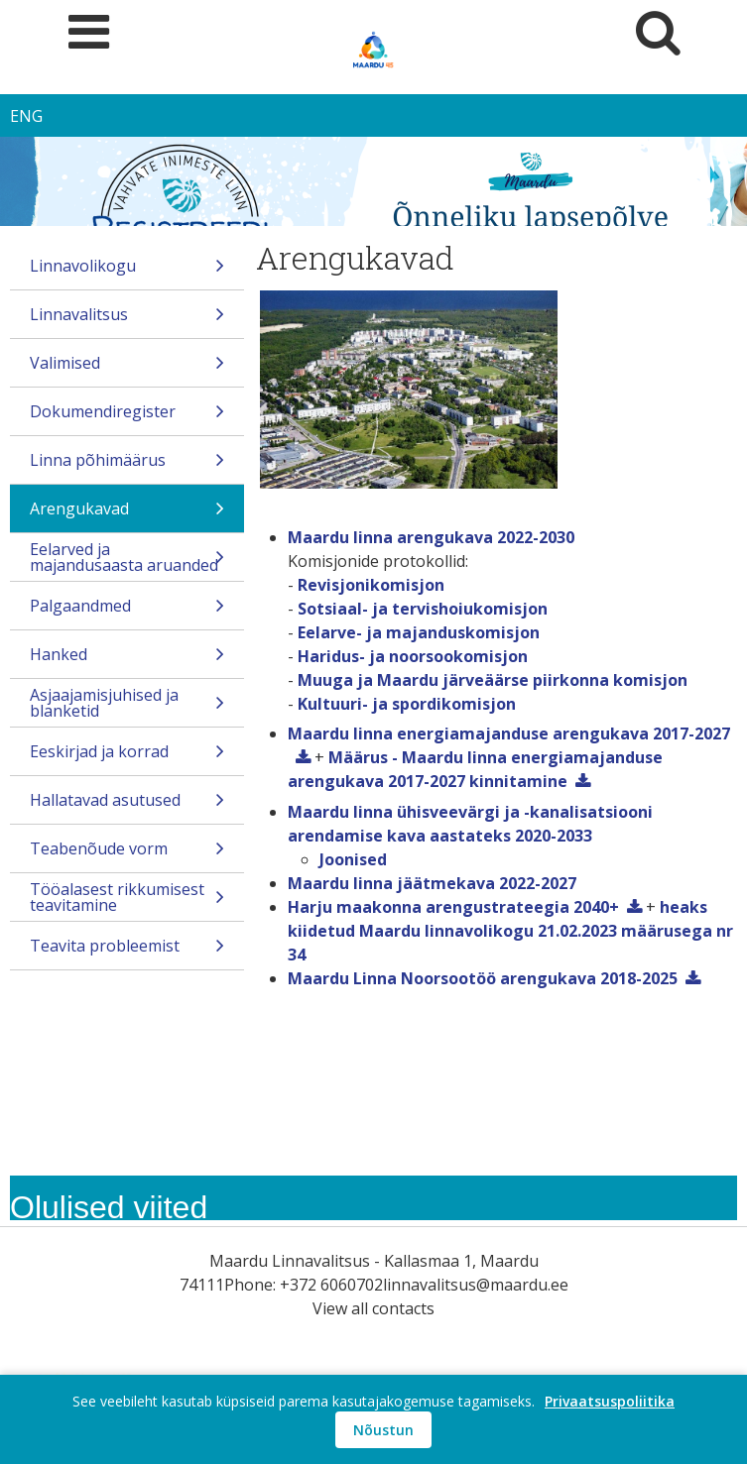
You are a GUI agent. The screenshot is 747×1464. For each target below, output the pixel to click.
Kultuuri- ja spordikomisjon (407, 704)
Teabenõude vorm (127, 855)
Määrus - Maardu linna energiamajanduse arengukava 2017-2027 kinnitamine (475, 769)
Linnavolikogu (127, 272)
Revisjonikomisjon (371, 585)
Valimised (127, 369)
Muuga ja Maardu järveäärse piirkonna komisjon (492, 680)
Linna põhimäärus (127, 466)
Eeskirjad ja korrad (127, 757)
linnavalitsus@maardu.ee (475, 1284)
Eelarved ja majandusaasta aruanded (127, 559)
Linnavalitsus (127, 320)
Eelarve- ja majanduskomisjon (419, 632)
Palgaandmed (127, 612)
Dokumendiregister (127, 417)
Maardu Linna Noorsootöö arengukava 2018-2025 (483, 978)
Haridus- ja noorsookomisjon (413, 656)
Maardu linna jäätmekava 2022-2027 (432, 883)
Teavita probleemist (127, 952)
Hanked (127, 660)
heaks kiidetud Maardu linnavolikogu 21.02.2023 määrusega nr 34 (510, 930)
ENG (26, 116)
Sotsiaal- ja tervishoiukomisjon (423, 608)
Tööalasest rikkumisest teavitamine (127, 899)
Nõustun (383, 1429)
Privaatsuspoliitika (610, 1401)
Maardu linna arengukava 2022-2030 (431, 537)
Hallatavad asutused (127, 806)
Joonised (353, 859)
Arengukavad (127, 515)
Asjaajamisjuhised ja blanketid (127, 705)
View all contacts (373, 1308)
